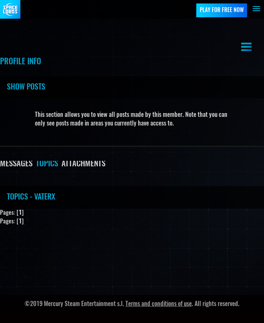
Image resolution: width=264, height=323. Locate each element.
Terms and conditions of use (158, 304)
